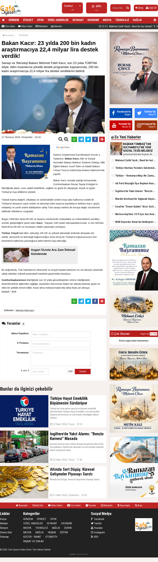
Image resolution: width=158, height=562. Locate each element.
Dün (147, 334)
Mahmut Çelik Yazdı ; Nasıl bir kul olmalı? (134, 160)
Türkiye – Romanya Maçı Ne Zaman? (133, 175)
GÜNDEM (14, 20)
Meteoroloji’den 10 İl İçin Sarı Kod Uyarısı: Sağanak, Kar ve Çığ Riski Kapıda (134, 214)
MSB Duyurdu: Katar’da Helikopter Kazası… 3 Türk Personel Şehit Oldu (134, 222)
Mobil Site (37, 505)
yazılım (72, 554)
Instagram (98, 532)
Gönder (82, 371)
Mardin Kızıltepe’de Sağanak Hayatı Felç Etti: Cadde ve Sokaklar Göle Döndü (134, 199)
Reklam (4, 523)
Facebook (97, 519)
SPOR (40, 20)
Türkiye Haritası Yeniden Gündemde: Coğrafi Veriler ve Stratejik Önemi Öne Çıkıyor (134, 168)
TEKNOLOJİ (122, 20)
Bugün (143, 334)
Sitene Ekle (6, 532)
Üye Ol (151, 7)
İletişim (4, 527)
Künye (3, 519)
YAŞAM (52, 532)
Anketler (56, 26)
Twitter (96, 523)
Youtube (97, 527)
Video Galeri (25, 26)
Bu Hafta (153, 334)
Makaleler (41, 26)
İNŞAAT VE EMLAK (33, 541)
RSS (94, 536)
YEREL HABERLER (58, 20)
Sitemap (4, 536)
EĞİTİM (64, 532)
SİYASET (28, 20)
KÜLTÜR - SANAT (32, 536)
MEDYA (107, 20)
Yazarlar (91, 505)
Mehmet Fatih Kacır (25, 310)
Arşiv (138, 505)
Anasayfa (8, 35)
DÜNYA (68, 527)
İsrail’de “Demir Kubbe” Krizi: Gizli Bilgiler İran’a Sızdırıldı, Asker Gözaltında (134, 206)
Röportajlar (124, 505)
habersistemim (82, 554)
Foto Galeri (8, 26)
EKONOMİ (93, 20)
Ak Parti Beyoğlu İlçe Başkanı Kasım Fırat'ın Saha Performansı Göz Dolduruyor (134, 183)
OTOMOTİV (51, 536)
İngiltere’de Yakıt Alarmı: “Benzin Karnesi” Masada (134, 191)
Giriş (139, 7)
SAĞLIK (137, 20)
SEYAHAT (78, 20)
